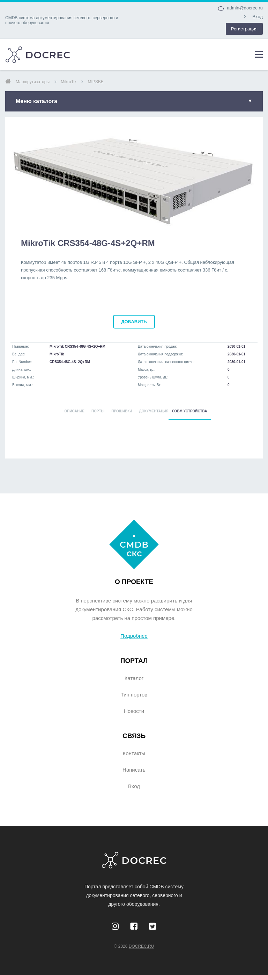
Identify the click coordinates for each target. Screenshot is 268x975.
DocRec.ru (141, 946)
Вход (258, 16)
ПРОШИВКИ (121, 411)
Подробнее (134, 636)
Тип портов (134, 695)
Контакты (134, 753)
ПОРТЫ (97, 411)
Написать (134, 770)
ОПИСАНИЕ (74, 411)
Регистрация (244, 28)
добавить (134, 321)
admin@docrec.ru (245, 7)
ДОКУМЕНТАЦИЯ (154, 411)
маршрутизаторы (33, 81)
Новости (134, 711)
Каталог (134, 678)
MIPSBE (95, 81)
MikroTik (68, 81)
